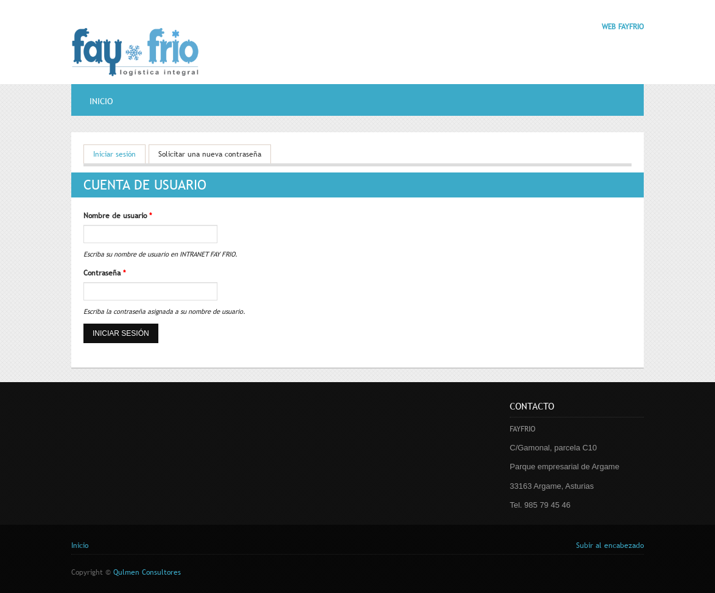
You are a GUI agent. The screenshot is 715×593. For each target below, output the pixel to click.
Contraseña (104, 273)
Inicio (101, 101)
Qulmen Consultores (147, 572)
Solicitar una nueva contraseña (209, 154)
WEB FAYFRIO (623, 26)
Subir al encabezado (610, 545)
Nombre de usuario (117, 215)
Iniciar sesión (119, 154)
